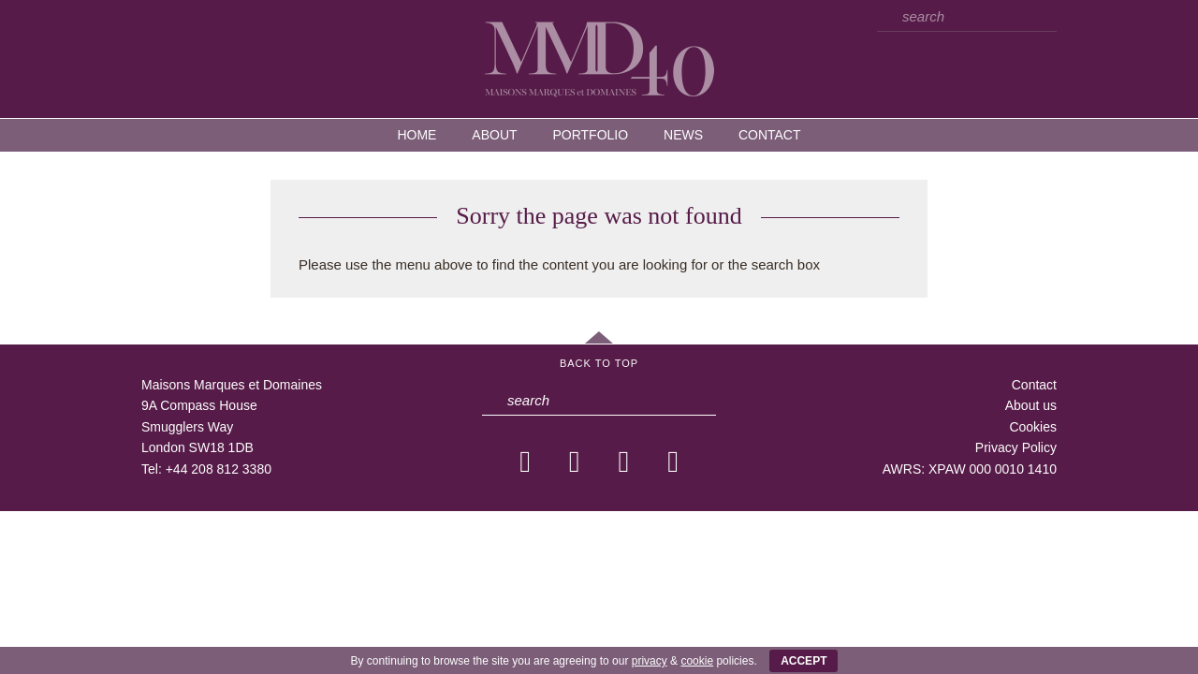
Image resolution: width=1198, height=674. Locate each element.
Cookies (1033, 426)
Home (416, 134)
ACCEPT (803, 660)
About (494, 134)
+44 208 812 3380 (218, 469)
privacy (649, 660)
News (683, 134)
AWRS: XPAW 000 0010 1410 (970, 469)
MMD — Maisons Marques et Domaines (599, 58)
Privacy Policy (1016, 447)
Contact (769, 134)
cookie (696, 660)
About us (1031, 405)
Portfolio (590, 134)
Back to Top (599, 363)
